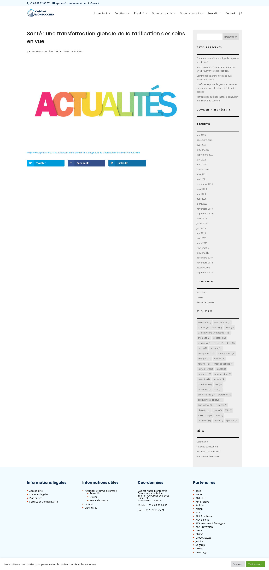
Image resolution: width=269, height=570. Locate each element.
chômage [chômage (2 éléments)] (204, 337)
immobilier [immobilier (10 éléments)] (205, 368)
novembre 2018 (205, 262)
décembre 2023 (205, 139)
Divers (200, 297)
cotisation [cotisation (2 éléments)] (219, 337)
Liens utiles (91, 507)
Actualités (77, 51)
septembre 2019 (205, 213)
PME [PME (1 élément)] (217, 389)
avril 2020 (201, 198)
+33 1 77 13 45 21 (154, 510)
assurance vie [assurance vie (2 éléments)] (222, 322)
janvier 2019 (203, 252)
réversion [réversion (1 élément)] (204, 410)
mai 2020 (201, 193)
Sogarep (200, 544)
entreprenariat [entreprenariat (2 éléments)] (206, 353)
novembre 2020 (205, 184)
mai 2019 (201, 233)
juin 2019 (201, 228)
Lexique (89, 504)
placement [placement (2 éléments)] (204, 389)
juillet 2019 (202, 223)
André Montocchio (42, 51)
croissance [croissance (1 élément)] (204, 343)
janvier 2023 (203, 149)
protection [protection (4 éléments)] (224, 394)
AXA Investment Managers (210, 523)
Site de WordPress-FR (208, 456)
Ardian (199, 508)
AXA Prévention (204, 526)
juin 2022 (201, 159)
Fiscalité (139, 13)
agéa (198, 490)
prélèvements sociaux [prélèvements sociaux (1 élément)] (210, 399)
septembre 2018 (205, 272)
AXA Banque (202, 519)
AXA (198, 512)
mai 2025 (201, 135)
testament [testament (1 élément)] (204, 420)
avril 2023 (201, 144)
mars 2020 (202, 203)
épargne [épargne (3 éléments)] (231, 420)
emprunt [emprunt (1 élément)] (215, 348)
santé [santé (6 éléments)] (217, 410)
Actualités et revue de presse (101, 490)
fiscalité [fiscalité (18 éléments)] (203, 363)
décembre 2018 (205, 257)
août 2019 (202, 218)
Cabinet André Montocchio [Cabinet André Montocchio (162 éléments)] (213, 332)
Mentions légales (38, 494)
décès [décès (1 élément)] (202, 348)
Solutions (120, 13)
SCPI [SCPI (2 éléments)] (228, 410)
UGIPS (199, 548)
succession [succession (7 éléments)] (205, 415)
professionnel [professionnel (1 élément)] (206, 394)
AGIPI (199, 494)
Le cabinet (100, 13)
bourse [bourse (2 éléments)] (217, 327)
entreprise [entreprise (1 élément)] (204, 358)
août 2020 (202, 189)
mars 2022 (202, 164)
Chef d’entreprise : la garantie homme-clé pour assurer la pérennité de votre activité (217, 88)
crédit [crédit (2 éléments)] (219, 343)
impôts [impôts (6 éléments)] (221, 368)
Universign (201, 552)
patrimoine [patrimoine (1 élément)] (205, 384)
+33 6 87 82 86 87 (157, 505)
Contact (230, 13)
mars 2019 (202, 243)
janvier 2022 (203, 169)
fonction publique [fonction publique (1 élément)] (223, 363)
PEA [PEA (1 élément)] (218, 384)
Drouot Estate (203, 537)
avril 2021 (201, 179)
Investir (213, 13)
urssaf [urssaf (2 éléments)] (218, 420)
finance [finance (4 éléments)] (219, 358)
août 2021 (202, 174)
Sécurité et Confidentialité (43, 501)
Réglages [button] (238, 564)
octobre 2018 (203, 267)
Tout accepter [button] (255, 564)
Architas (200, 505)
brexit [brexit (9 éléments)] (229, 327)
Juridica (199, 541)
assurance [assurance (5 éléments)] (204, 322)
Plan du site (35, 498)
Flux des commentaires (209, 451)
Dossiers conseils (190, 13)
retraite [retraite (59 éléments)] (221, 405)
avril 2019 (201, 238)
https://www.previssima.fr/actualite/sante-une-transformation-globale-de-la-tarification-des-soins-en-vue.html (83, 152)
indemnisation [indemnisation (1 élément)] (222, 374)
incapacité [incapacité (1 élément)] (204, 374)
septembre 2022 (205, 154)
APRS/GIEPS (202, 501)
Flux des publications (207, 446)
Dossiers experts (162, 13)
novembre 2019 (205, 208)
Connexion (202, 441)
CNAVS (199, 534)
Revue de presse (205, 302)
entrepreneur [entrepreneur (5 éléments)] (226, 353)
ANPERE (200, 498)
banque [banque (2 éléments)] (203, 327)
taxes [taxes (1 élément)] (219, 415)
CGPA (199, 530)
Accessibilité (36, 490)
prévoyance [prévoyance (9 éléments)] (205, 405)
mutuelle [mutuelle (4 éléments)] (218, 379)
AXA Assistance (204, 516)
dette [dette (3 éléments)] (230, 343)
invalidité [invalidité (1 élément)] (204, 379)
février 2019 (203, 247)
